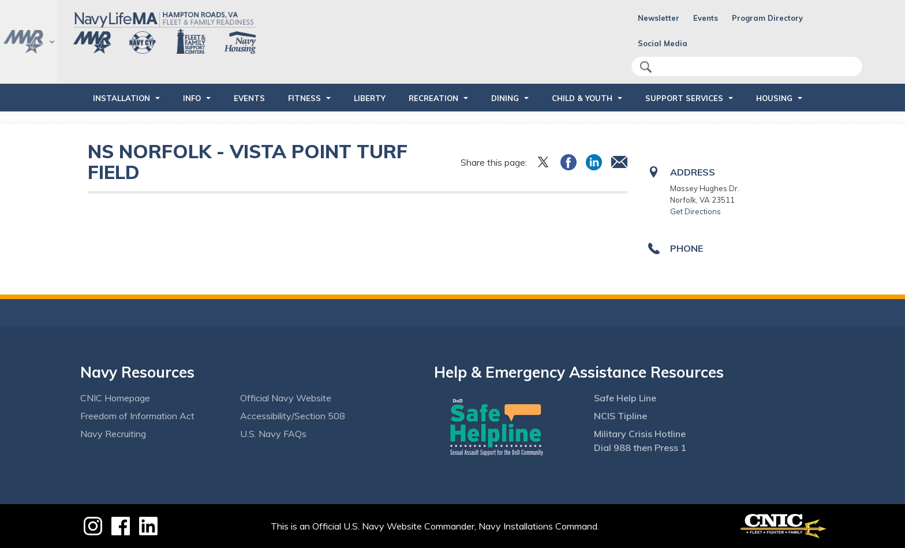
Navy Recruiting (113, 433)
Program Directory (767, 18)
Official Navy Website (285, 398)
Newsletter (658, 18)
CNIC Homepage (115, 398)
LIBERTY (370, 98)
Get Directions (695, 211)
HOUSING (774, 98)
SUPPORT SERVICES (684, 98)
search (646, 67)
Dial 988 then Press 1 (640, 447)
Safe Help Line (625, 398)
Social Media (662, 43)
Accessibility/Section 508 (292, 416)
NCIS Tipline (620, 416)
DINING (505, 98)
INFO (192, 98)
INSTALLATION (121, 98)
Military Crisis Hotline (640, 433)
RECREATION (433, 98)
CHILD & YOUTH (582, 98)
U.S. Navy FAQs (273, 433)
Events (705, 18)
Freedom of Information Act (137, 416)
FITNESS (304, 98)
